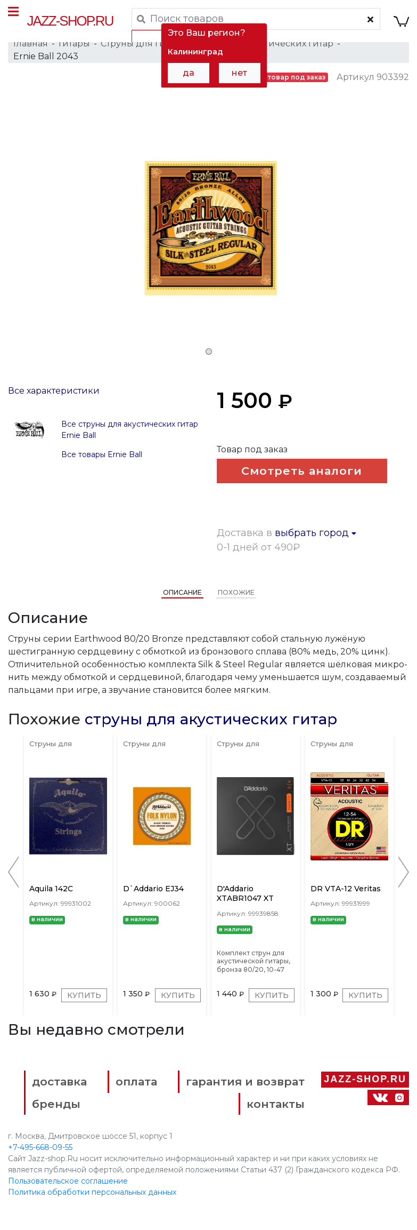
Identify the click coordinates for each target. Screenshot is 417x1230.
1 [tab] (208, 351)
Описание (182, 592)
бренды (56, 1104)
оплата (136, 1081)
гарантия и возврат (245, 1081)
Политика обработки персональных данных (92, 1192)
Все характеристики (54, 391)
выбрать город (315, 533)
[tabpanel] (208, 230)
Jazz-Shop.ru (70, 21)
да (188, 73)
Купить (84, 995)
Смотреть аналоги (301, 470)
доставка (59, 1081)
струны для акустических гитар (211, 719)
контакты (276, 1104)
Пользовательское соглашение (68, 1181)
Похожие (236, 592)
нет (239, 73)
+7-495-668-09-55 (40, 1147)
